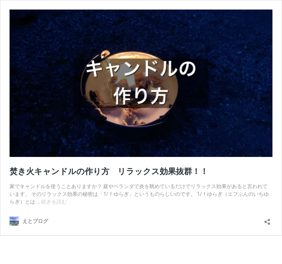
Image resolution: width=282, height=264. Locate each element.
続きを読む (54, 202)
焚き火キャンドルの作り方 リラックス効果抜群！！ (109, 171)
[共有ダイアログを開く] (267, 219)
